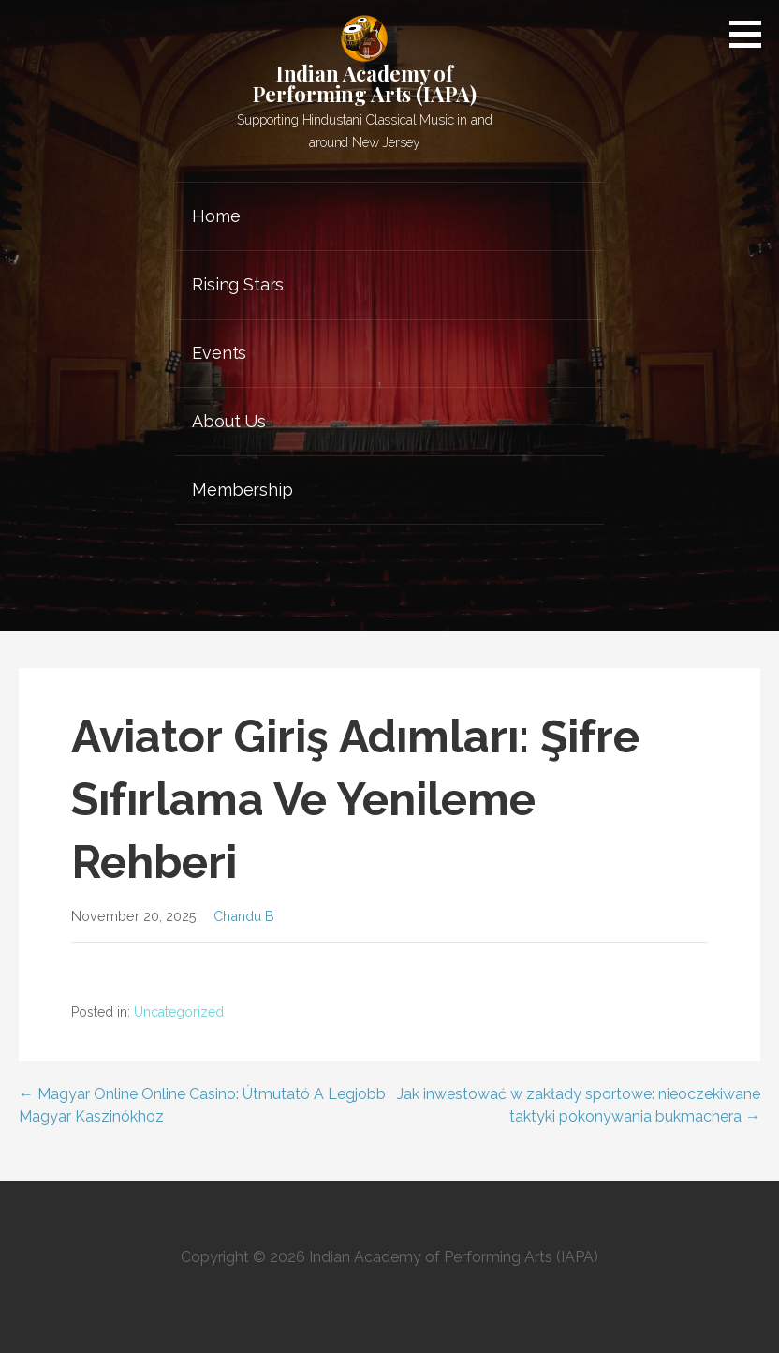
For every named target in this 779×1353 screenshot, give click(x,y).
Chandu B (243, 916)
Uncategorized (179, 1011)
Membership (242, 489)
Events (219, 353)
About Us (229, 421)
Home (216, 216)
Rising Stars (238, 284)
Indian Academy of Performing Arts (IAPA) (365, 83)
